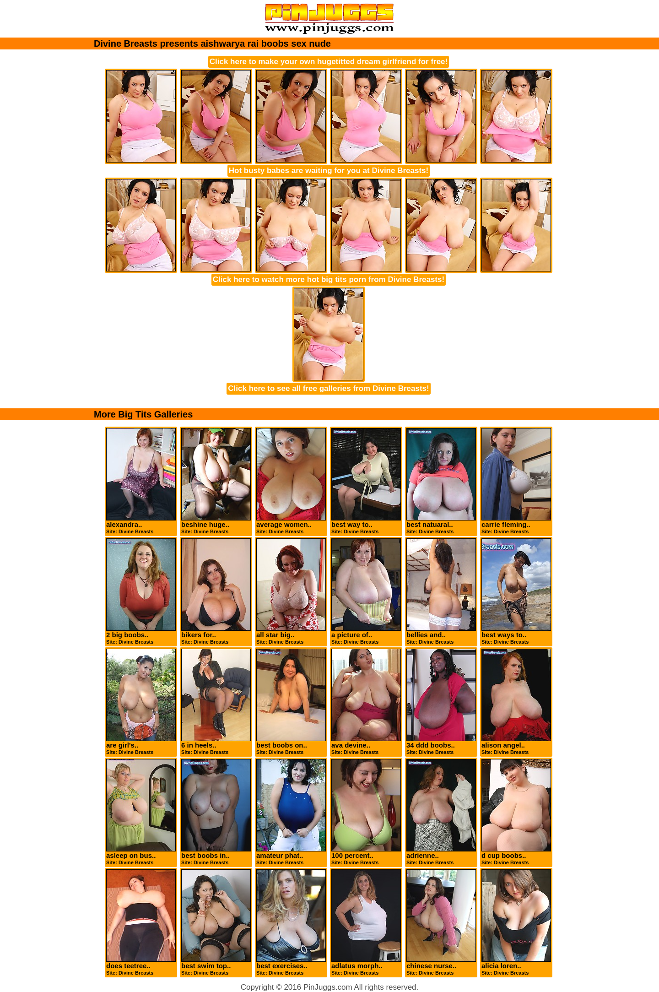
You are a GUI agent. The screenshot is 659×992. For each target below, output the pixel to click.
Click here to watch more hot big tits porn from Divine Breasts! (328, 279)
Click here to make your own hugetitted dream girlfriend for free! (329, 61)
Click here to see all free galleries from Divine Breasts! (328, 388)
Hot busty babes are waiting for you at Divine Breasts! (328, 170)
